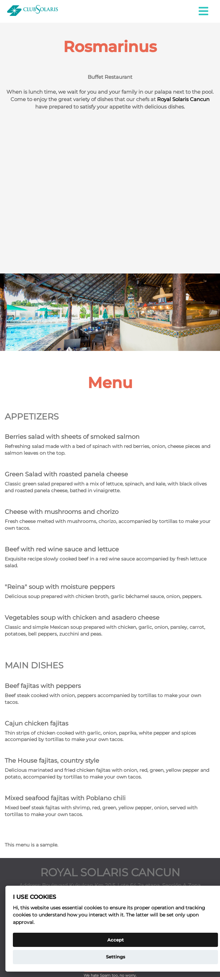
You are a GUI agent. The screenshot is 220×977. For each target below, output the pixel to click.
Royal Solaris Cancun (183, 99)
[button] (204, 11)
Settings (115, 956)
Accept (115, 940)
